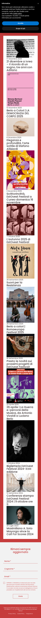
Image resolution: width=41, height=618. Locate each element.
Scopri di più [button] (20, 28)
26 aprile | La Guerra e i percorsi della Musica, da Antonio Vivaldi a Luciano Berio (20, 413)
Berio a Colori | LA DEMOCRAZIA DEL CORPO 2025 (18, 113)
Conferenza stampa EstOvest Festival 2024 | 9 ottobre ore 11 (20, 500)
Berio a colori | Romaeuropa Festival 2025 (16, 329)
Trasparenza (29, 613)
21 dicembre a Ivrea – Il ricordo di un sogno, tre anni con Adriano (19, 66)
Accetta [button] (20, 23)
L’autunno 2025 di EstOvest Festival (18, 240)
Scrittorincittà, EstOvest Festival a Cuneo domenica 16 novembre (20, 198)
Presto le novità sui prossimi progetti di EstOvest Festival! (19, 364)
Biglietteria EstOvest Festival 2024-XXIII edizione (20, 469)
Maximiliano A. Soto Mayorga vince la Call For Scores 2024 (20, 531)
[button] (38, 3)
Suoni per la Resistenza (14, 284)
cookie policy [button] (17, 13)
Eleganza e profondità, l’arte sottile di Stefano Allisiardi (18, 144)
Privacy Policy (12, 613)
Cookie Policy (20, 613)
